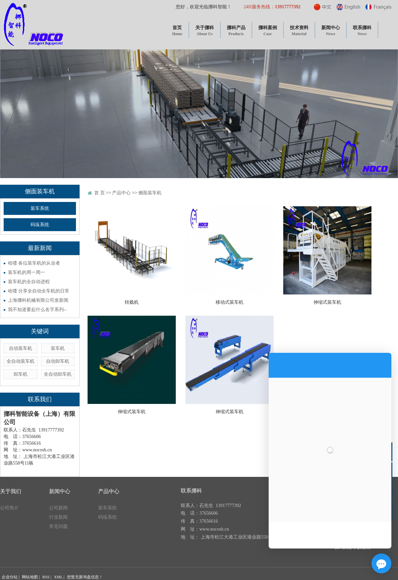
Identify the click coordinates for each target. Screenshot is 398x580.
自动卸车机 (57, 361)
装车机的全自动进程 (29, 281)
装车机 (58, 348)
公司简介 (9, 507)
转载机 (132, 302)
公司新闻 (58, 507)
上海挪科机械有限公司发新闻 (38, 300)
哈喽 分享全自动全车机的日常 (39, 291)
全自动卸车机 (58, 374)
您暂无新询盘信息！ (85, 577)
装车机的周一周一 (26, 272)
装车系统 (40, 208)
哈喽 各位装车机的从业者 (34, 263)
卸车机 (21, 374)
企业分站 (10, 577)
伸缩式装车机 (327, 302)
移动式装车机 (229, 302)
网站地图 (30, 577)
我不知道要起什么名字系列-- (37, 309)
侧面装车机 (150, 192)
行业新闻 (58, 517)
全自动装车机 (20, 361)
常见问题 (58, 526)
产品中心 (121, 192)
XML (58, 577)
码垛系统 (40, 224)
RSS (45, 577)
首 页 (99, 192)
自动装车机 (20, 348)
